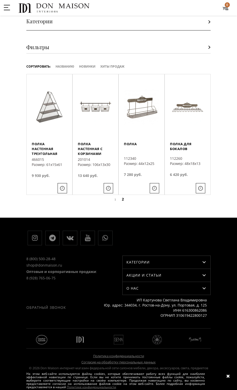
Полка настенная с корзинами (91, 158)
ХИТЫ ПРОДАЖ (112, 66)
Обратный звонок (133, 241)
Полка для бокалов (181, 156)
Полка (130, 153)
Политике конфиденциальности (91, 387)
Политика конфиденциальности (118, 353)
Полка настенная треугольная (45, 158)
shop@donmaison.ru (44, 284)
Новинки (87, 66)
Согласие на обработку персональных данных (118, 358)
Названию (65, 66)
